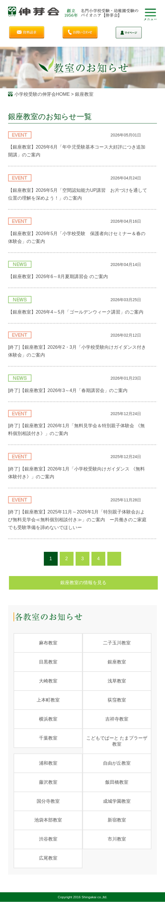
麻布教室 (48, 642)
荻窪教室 (117, 699)
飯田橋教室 (116, 782)
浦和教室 (48, 763)
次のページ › (114, 559)
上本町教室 (48, 699)
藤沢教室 (48, 782)
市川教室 (117, 839)
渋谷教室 (48, 839)
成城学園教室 (117, 801)
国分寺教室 (48, 801)
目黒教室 (48, 661)
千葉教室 (48, 738)
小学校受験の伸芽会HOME (42, 94)
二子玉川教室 (117, 642)
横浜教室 (48, 719)
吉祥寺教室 (116, 719)
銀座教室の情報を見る (83, 582)
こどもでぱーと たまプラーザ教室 (116, 741)
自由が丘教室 (117, 763)
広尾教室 (48, 858)
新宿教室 (117, 819)
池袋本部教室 (48, 819)
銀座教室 (117, 661)
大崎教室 (48, 680)
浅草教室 (117, 680)
